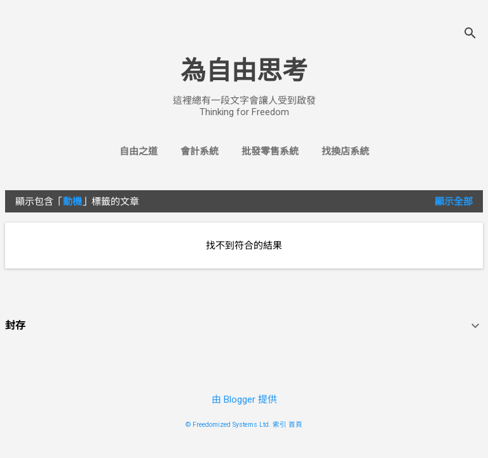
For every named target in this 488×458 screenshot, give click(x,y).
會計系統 (199, 151)
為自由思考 (244, 71)
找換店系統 (345, 151)
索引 (280, 424)
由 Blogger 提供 (244, 399)
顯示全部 (454, 201)
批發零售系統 (270, 151)
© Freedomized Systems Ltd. (228, 424)
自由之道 (138, 151)
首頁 (295, 424)
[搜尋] (470, 34)
